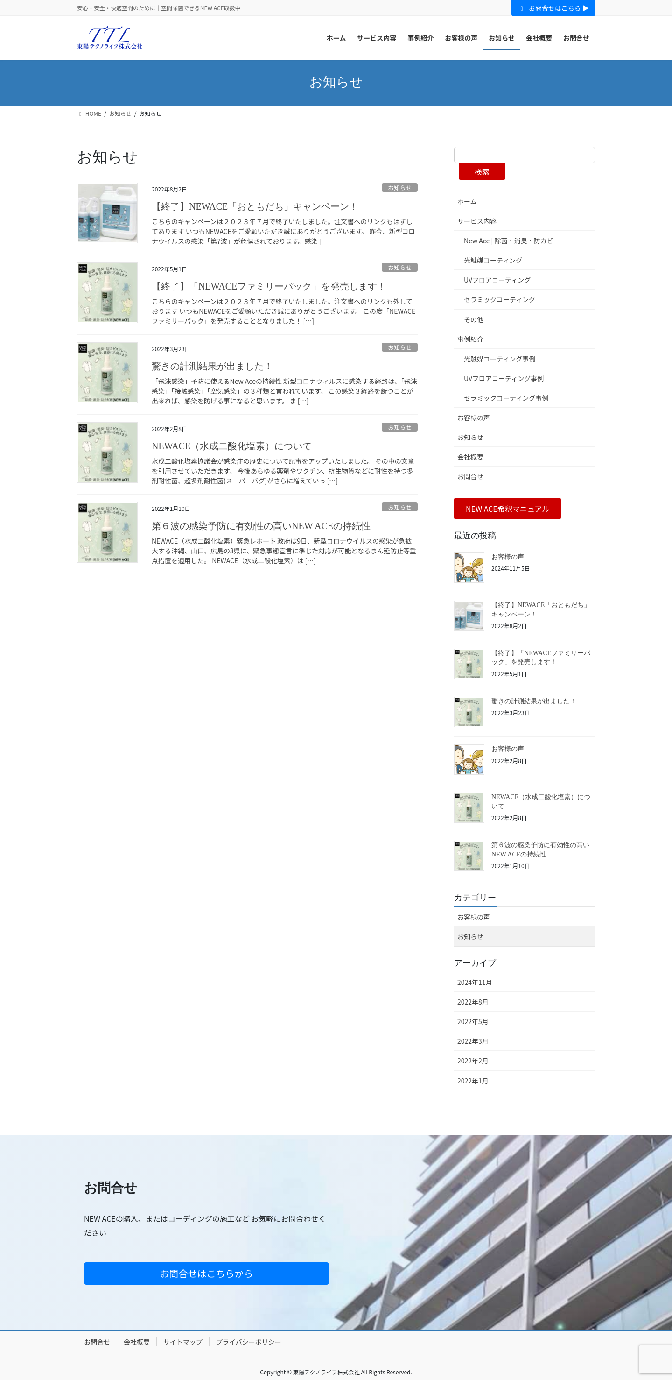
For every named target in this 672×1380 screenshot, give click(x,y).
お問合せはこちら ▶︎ (553, 8)
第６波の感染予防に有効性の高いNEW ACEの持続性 (261, 526)
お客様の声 (473, 417)
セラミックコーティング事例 (506, 398)
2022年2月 (473, 1060)
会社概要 (470, 456)
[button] (507, 508)
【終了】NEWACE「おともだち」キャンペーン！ (255, 206)
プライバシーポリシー (248, 1341)
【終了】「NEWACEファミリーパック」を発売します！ (269, 286)
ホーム (467, 201)
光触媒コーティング (493, 260)
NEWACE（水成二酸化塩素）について (232, 446)
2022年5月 (473, 1021)
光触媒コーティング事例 (499, 358)
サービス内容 (477, 221)
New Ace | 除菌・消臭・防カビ (508, 240)
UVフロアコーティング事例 (504, 378)
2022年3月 (473, 1041)
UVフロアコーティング (497, 279)
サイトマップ (183, 1341)
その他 (473, 319)
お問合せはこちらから (206, 1273)
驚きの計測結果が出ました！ (212, 366)
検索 (482, 171)
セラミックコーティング (499, 299)
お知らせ (400, 187)
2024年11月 (474, 982)
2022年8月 (473, 1001)
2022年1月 (473, 1080)
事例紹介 (470, 339)
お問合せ (470, 476)
